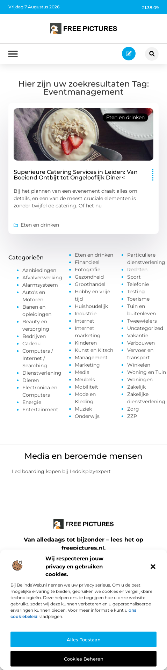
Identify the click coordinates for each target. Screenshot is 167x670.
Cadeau (31, 343)
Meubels (85, 379)
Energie (31, 402)
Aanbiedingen (39, 270)
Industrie (85, 313)
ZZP (132, 416)
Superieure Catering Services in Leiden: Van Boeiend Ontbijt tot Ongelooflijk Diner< (76, 175)
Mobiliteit (86, 387)
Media (82, 372)
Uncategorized (145, 328)
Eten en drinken (125, 117)
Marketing (87, 365)
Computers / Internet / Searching (37, 358)
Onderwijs (87, 416)
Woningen (140, 379)
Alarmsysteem (40, 285)
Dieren (30, 380)
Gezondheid (89, 277)
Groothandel (90, 284)
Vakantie (137, 335)
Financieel (87, 262)
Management (91, 357)
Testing (136, 291)
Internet (84, 321)
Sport (134, 277)
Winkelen (138, 365)
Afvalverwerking (42, 277)
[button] (153, 566)
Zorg (133, 409)
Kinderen (86, 343)
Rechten (137, 269)
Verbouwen (141, 343)
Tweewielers (142, 321)
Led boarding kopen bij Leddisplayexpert (61, 471)
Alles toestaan (84, 639)
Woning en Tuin (146, 372)
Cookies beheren (83, 659)
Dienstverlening (41, 373)
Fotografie (87, 269)
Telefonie (138, 284)
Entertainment (40, 409)
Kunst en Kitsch (94, 350)
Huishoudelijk (91, 306)
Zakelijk (136, 387)
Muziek (83, 409)
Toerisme (138, 299)
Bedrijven (34, 336)
